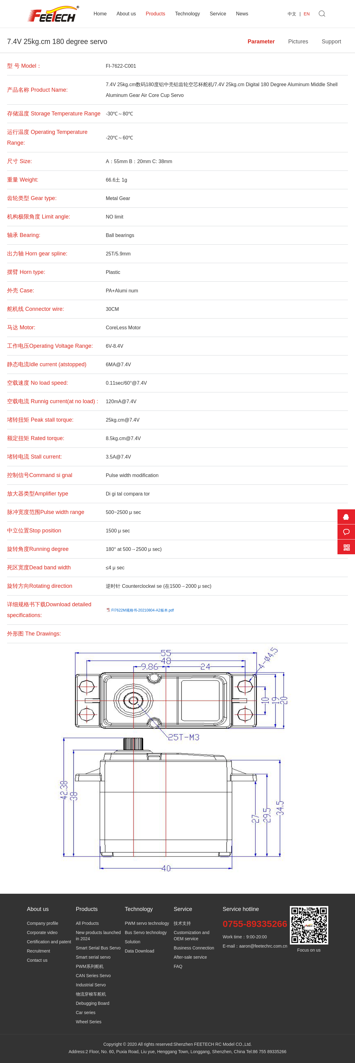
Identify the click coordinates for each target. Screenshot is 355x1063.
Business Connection (194, 947)
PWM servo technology (147, 923)
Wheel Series (88, 1021)
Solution (132, 941)
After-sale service (190, 957)
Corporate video (42, 932)
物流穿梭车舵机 (91, 994)
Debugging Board (92, 1003)
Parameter (261, 41)
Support (331, 41)
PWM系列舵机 (90, 966)
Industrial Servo (91, 984)
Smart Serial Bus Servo (98, 947)
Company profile (42, 923)
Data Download (139, 951)
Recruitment (38, 951)
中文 (292, 13)
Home (100, 13)
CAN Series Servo (93, 975)
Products (155, 13)
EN (307, 13)
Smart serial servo (93, 957)
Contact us (37, 960)
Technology (187, 13)
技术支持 (182, 923)
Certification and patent (49, 941)
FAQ (178, 966)
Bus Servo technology (146, 932)
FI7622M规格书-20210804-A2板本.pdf (142, 610)
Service (218, 13)
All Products (87, 923)
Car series (86, 1012)
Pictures (298, 41)
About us (126, 13)
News (242, 13)
